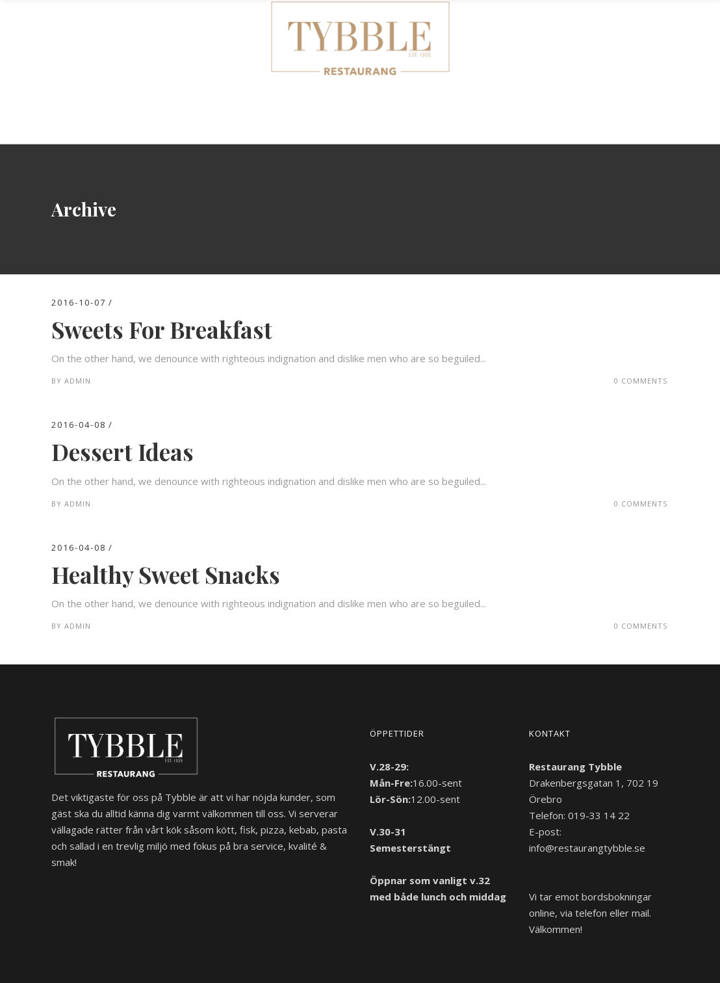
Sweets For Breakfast (161, 329)
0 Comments (640, 381)
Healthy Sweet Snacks (165, 574)
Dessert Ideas (122, 451)
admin (77, 381)
